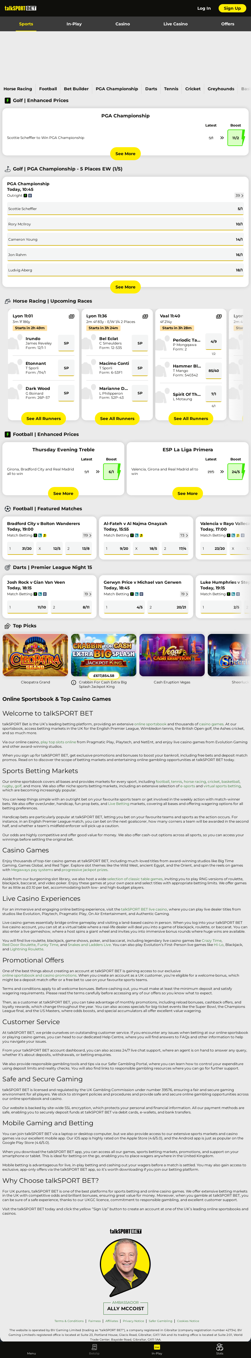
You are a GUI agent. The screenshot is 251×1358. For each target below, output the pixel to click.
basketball (231, 782)
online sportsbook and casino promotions (39, 975)
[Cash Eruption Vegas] (172, 658)
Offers (227, 24)
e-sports (187, 786)
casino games (211, 724)
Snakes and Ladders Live (89, 945)
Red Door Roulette (19, 945)
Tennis (171, 88)
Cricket (193, 88)
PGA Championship (117, 88)
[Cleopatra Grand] (35, 658)
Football (48, 88)
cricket (214, 782)
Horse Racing (18, 88)
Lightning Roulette (26, 949)
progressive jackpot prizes (85, 870)
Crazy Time (212, 941)
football (162, 782)
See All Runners (44, 418)
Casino (122, 24)
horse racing (195, 782)
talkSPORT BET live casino (144, 909)
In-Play (74, 24)
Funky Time (47, 945)
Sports (26, 24)
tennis (176, 782)
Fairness (94, 1321)
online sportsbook (150, 724)
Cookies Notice (188, 1321)
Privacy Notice (133, 1321)
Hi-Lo (219, 945)
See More (125, 153)
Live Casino (176, 24)
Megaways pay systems (32, 870)
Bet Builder (76, 88)
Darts (151, 88)
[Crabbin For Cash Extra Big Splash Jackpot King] (104, 660)
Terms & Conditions (69, 1321)
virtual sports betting (222, 786)
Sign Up (232, 8)
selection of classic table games (135, 879)
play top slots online (58, 742)
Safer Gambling (160, 1321)
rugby (7, 786)
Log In (204, 8)
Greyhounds (221, 88)
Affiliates (111, 1321)
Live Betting (118, 804)
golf (18, 786)
